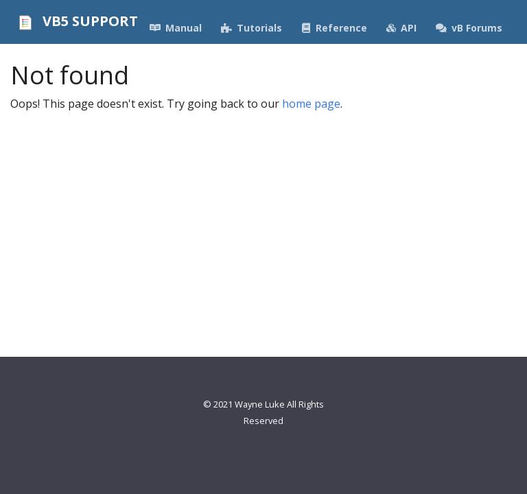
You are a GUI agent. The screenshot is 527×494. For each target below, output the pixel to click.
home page (311, 103)
